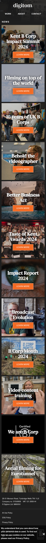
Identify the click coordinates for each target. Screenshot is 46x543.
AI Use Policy (7, 513)
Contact (36, 13)
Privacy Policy (7, 522)
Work (8, 13)
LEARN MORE (23, 54)
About (21, 13)
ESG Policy (6, 517)
